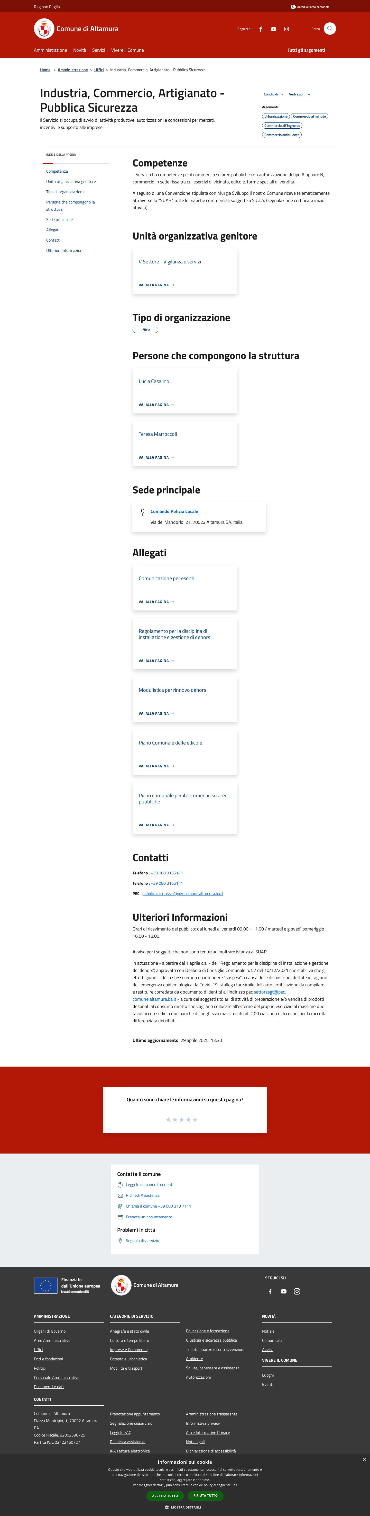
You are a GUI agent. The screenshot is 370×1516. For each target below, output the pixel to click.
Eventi (267, 1384)
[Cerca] (330, 28)
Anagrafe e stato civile (129, 1331)
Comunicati (272, 1340)
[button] (185, 1507)
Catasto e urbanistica (128, 1359)
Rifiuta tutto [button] (205, 1495)
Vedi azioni (300, 94)
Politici (40, 1368)
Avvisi (267, 1349)
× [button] (364, 1460)
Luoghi (268, 1375)
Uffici (99, 70)
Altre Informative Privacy (208, 1432)
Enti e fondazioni (48, 1359)
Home (45, 70)
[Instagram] (284, 28)
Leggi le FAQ (121, 1432)
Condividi (274, 94)
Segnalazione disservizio (131, 1423)
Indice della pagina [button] (61, 154)
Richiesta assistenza (127, 1442)
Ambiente (194, 1358)
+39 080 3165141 (167, 873)
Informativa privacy (203, 1423)
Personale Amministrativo (56, 1377)
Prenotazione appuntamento (135, 1414)
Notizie (268, 1331)
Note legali (195, 1442)
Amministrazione (73, 70)
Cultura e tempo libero (129, 1340)
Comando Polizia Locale (174, 511)
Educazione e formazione (207, 1331)
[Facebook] (258, 28)
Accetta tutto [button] (165, 1496)
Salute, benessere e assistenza (212, 1368)
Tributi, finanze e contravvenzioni (215, 1349)
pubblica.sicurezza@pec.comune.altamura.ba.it (182, 893)
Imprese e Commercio (128, 1349)
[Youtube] (271, 28)
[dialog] (185, 1485)
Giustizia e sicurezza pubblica (211, 1340)
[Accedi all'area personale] (310, 7)
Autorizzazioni (198, 1377)
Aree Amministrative (52, 1340)
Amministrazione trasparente (211, 1414)
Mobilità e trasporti (126, 1368)
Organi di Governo (50, 1331)
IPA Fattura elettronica (130, 1451)
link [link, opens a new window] (234, 1485)
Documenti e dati (49, 1387)
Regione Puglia (47, 7)
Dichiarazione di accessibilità (211, 1451)
